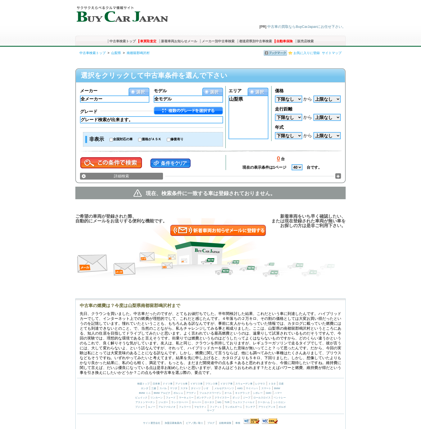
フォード (171, 397)
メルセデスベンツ (224, 388)
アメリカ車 (181, 383)
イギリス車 (196, 383)
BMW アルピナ (162, 393)
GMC (268, 393)
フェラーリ (185, 407)
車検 (237, 423)
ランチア (250, 407)
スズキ (184, 388)
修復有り (176, 139)
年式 (279, 127)
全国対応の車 (123, 139)
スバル (163, 388)
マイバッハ (252, 388)
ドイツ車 (168, 383)
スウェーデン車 (244, 383)
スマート (266, 388)
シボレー (258, 393)
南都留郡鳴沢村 (138, 53)
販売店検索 (305, 41)
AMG (240, 388)
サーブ (210, 410)
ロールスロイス (262, 397)
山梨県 (116, 53)
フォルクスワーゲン (210, 393)
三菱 (153, 388)
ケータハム (264, 402)
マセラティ (200, 407)
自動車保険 (284, 41)
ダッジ (236, 397)
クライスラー (222, 397)
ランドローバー (179, 402)
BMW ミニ (145, 393)
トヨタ (272, 383)
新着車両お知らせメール (179, 41)
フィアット (216, 407)
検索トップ (143, 383)
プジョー (140, 407)
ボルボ (282, 407)
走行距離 (283, 109)
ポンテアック (204, 397)
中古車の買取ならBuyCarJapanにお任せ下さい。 (306, 27)
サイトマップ (332, 53)
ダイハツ (196, 388)
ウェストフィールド (244, 402)
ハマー (278, 393)
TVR (226, 402)
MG (219, 402)
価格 (279, 90)
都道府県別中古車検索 (255, 41)
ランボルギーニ (233, 407)
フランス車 (211, 383)
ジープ (246, 397)
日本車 (157, 383)
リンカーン (156, 397)
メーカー (88, 90)
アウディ (191, 393)
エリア (235, 90)
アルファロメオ (167, 407)
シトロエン (279, 402)
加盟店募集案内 (173, 423)
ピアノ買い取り (194, 423)
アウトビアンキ (266, 407)
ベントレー (280, 397)
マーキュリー (186, 397)
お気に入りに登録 (306, 53)
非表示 (96, 139)
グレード (88, 111)
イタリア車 (226, 383)
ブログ (211, 423)
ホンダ (144, 388)
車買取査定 (148, 41)
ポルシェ (178, 393)
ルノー (151, 407)
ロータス (209, 402)
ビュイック (141, 397)
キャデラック (242, 393)
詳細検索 (121, 176)
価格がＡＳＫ (151, 139)
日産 (281, 383)
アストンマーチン (145, 402)
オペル (228, 393)
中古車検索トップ (122, 41)
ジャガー (163, 402)
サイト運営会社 (151, 423)
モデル (160, 90)
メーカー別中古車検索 (218, 41)
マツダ (173, 388)
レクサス (260, 383)
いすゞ (207, 388)
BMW (277, 388)
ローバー (196, 402)
